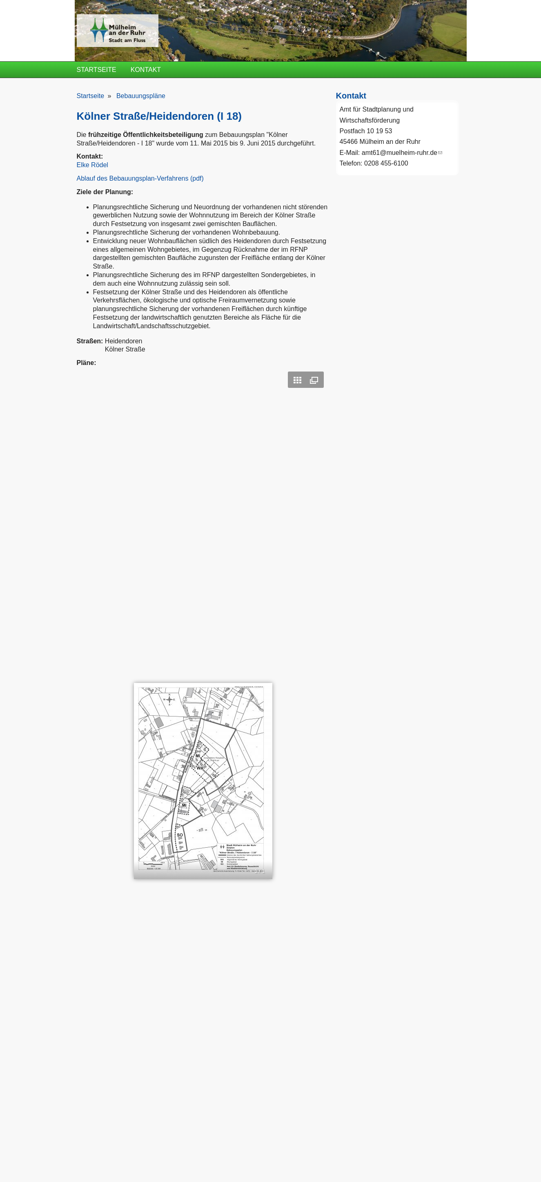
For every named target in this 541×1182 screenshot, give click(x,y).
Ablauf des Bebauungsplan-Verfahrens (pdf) (140, 178)
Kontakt (146, 69)
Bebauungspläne (140, 95)
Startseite (96, 69)
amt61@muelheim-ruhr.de (402, 152)
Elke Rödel (92, 164)
